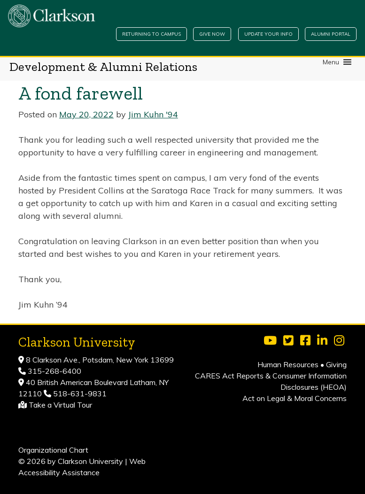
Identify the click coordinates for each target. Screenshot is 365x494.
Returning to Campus (151, 34)
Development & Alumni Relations (103, 66)
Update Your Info (268, 34)
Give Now (212, 34)
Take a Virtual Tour (60, 404)
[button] (331, 62)
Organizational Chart (53, 450)
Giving (336, 364)
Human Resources (287, 364)
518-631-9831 (79, 393)
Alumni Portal (330, 34)
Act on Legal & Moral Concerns (294, 398)
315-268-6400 (53, 371)
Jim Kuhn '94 (153, 114)
